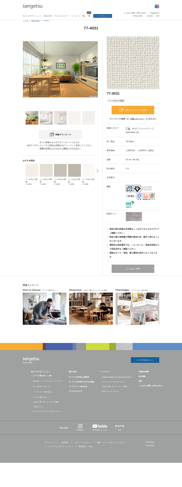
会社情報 (150, 16)
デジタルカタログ (61, 16)
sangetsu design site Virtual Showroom (116, 381)
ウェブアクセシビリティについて (60, 451)
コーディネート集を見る (42, 396)
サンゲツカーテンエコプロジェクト (46, 416)
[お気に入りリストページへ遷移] (89, 16)
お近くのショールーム (110, 396)
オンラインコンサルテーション (114, 386)
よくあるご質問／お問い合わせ (135, 13)
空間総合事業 (137, 16)
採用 (157, 16)
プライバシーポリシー (82, 447)
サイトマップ (50, 447)
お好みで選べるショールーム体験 (46, 406)
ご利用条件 (64, 447)
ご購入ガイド (38, 411)
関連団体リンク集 (85, 451)
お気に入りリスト (137, 123)
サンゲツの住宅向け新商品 (79, 381)
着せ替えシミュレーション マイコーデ (47, 385)
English (153, 13)
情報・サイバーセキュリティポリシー (111, 447)
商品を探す (48, 16)
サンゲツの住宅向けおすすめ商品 (81, 386)
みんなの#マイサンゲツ (42, 391)
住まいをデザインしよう (32, 16)
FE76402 (130, 145)
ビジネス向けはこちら (102, 16)
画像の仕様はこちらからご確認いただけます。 (60, 162)
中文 (157, 13)
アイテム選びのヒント (41, 402)
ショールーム (75, 16)
